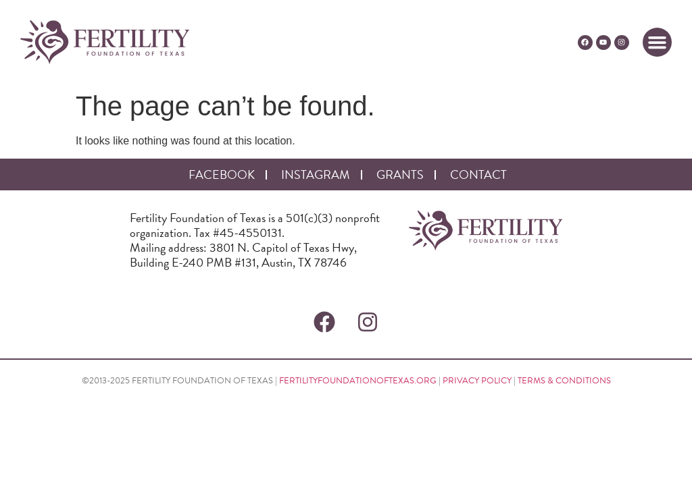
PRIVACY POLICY (477, 380)
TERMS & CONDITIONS (564, 380)
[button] (657, 42)
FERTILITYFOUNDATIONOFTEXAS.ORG (358, 380)
